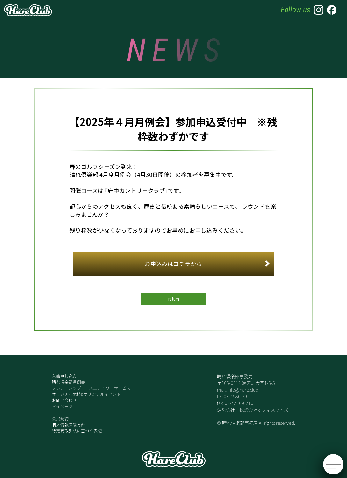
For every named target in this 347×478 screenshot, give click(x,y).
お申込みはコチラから (207, 264)
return (173, 299)
